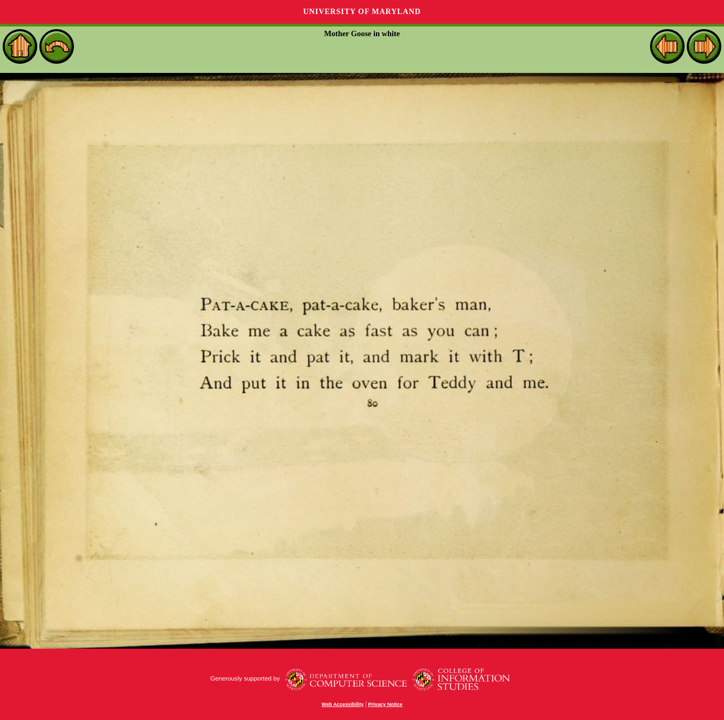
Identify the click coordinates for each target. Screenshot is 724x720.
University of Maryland (362, 12)
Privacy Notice (385, 704)
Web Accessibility (343, 704)
